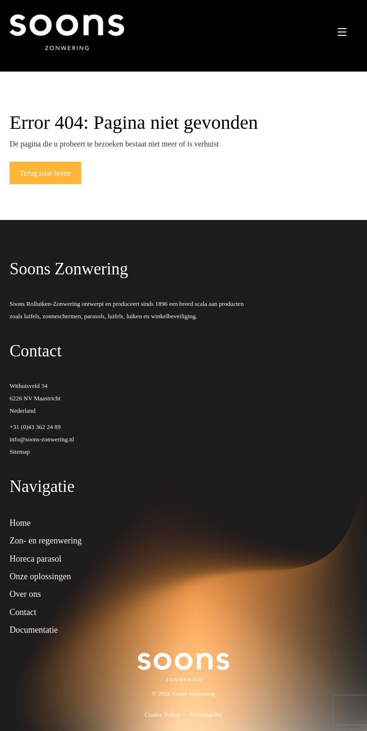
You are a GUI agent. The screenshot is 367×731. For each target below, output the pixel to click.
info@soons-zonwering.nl (42, 439)
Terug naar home (45, 173)
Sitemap (20, 451)
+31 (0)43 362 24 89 (35, 426)
